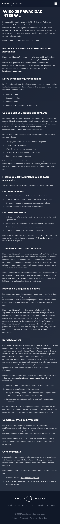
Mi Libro (29, 505)
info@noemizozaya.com (11, 71)
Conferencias (19, 505)
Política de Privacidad (20, 518)
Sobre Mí (8, 505)
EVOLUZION (50, 505)
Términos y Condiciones (39, 518)
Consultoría (39, 505)
